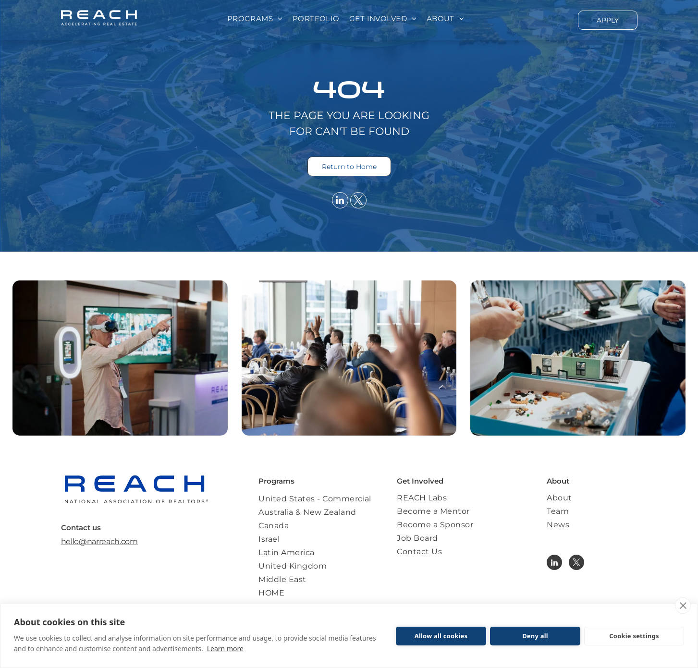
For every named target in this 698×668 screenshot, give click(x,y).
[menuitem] (255, 18)
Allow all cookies (441, 636)
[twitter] (358, 201)
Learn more (225, 648)
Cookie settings (634, 636)
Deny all (535, 636)
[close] (683, 605)
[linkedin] (340, 201)
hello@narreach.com (99, 541)
